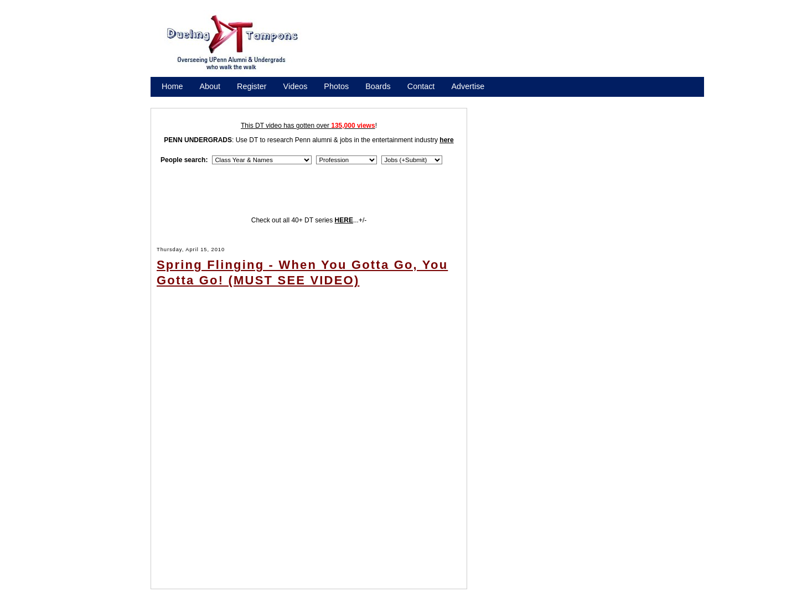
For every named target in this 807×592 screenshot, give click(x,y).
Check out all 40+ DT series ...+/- (309, 220)
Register (252, 86)
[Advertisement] (514, 46)
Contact (421, 86)
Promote (212, 100)
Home (172, 86)
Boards (378, 86)
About (209, 86)
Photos (336, 86)
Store (171, 100)
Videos (295, 86)
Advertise (467, 86)
